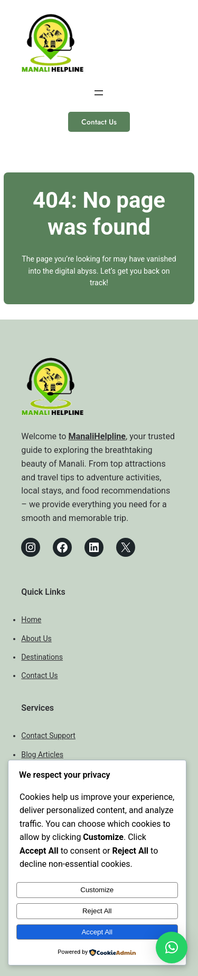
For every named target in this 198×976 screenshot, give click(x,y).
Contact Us (99, 122)
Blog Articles (42, 754)
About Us (36, 638)
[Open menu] (98, 92)
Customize (97, 890)
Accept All (96, 932)
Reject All (97, 911)
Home (31, 619)
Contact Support (48, 735)
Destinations (42, 657)
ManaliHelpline (97, 436)
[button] (171, 947)
